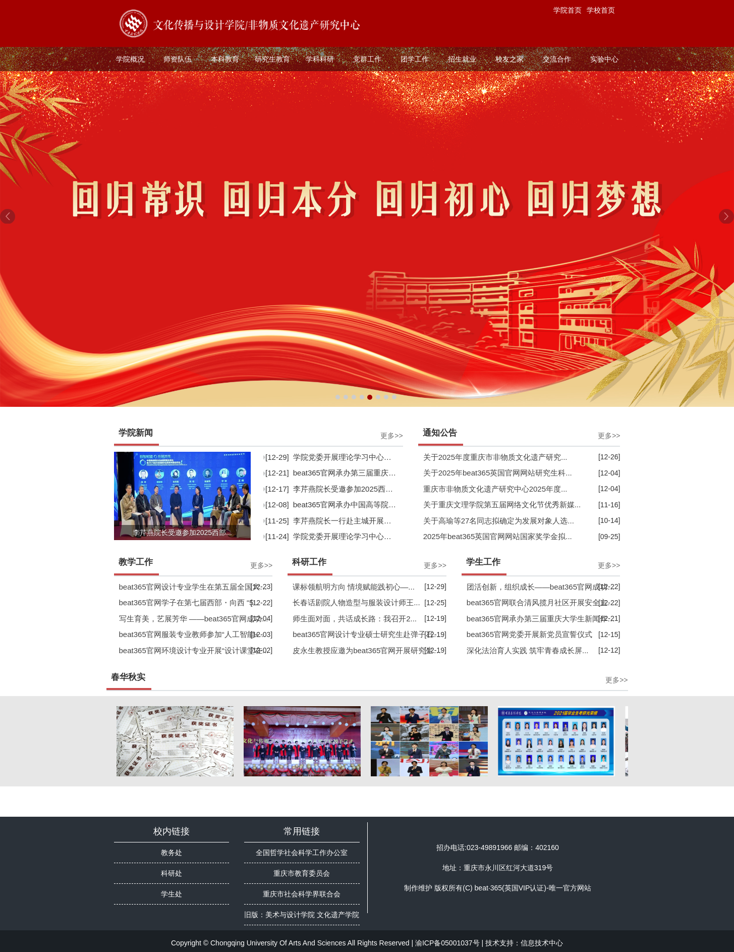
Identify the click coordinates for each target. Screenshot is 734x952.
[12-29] (332, 457)
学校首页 (601, 10)
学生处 (171, 894)
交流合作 (557, 59)
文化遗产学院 (338, 915)
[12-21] (332, 472)
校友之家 (509, 59)
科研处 (171, 873)
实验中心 (604, 59)
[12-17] (332, 489)
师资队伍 (177, 59)
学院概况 (130, 59)
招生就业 (462, 59)
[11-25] (332, 520)
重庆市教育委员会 (301, 873)
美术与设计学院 (290, 915)
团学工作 (415, 59)
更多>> (391, 436)
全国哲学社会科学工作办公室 (302, 853)
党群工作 (367, 59)
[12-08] (332, 504)
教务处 (171, 853)
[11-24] (332, 536)
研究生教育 (272, 59)
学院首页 (567, 10)
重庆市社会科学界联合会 (302, 894)
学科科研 (320, 59)
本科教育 (225, 59)
